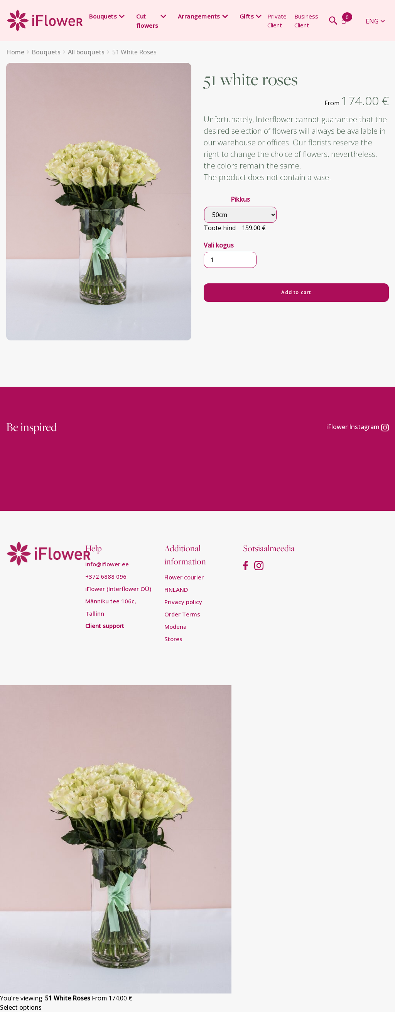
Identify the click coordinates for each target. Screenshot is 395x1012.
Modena (175, 626)
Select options (21, 1007)
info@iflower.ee (107, 564)
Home (15, 52)
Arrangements (199, 16)
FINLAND (176, 589)
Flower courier (184, 577)
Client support (104, 626)
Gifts (247, 16)
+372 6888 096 (106, 576)
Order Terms (182, 614)
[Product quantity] (230, 260)
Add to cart (296, 292)
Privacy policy (183, 602)
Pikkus (240, 199)
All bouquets (86, 52)
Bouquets (103, 16)
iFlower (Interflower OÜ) (118, 589)
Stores (173, 639)
